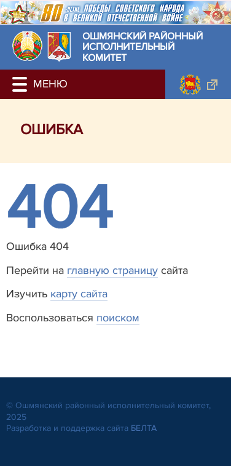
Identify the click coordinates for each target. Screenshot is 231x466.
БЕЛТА (144, 428)
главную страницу (112, 270)
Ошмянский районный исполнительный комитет (142, 47)
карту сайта (79, 293)
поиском (117, 317)
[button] (21, 84)
